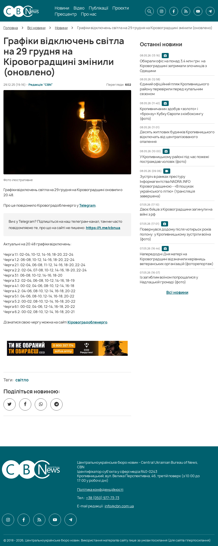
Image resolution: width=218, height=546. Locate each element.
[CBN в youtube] (198, 11)
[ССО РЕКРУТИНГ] (67, 348)
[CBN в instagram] (161, 11)
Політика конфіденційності (100, 489)
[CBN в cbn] (186, 11)
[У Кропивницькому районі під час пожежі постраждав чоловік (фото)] (174, 159)
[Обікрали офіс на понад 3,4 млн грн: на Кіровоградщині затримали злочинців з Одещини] (173, 66)
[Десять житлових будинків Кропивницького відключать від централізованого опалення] (177, 137)
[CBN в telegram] (210, 11)
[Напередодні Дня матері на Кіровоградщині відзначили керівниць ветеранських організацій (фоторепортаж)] (176, 259)
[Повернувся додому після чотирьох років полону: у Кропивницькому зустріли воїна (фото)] (175, 234)
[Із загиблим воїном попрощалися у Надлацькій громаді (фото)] (169, 279)
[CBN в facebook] (173, 11)
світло (22, 380)
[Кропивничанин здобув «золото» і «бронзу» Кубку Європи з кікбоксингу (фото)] (171, 113)
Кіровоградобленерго (87, 322)
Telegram (87, 205)
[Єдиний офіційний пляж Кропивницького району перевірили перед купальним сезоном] (174, 89)
